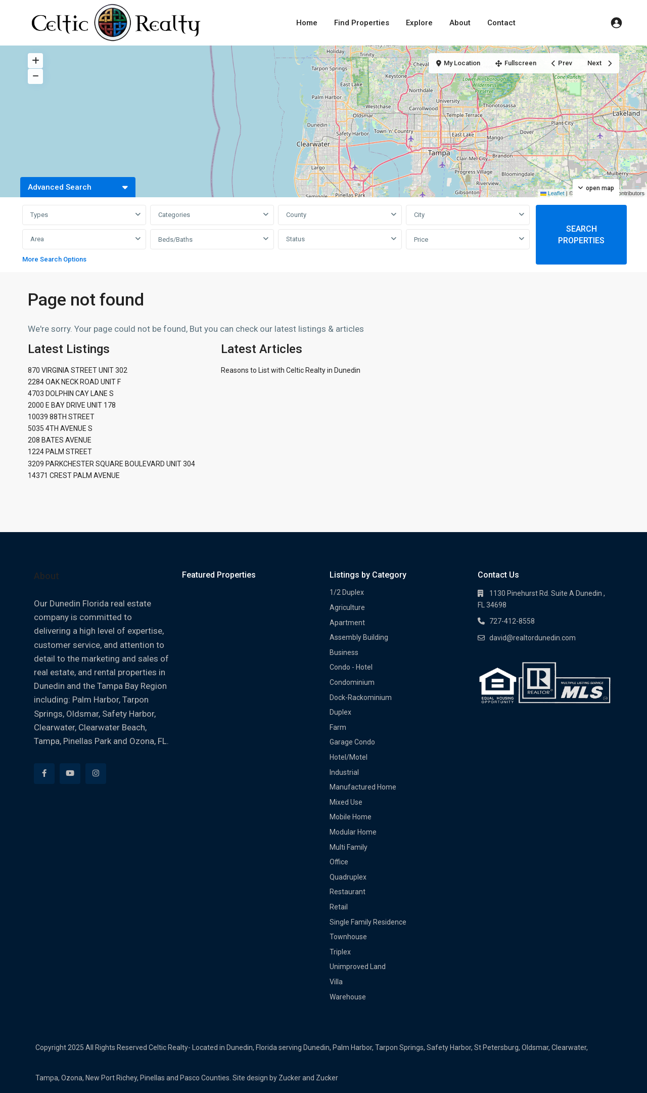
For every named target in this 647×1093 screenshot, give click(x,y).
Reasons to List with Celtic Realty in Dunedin (290, 370)
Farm (338, 727)
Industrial (344, 772)
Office (339, 862)
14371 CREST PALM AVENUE (74, 475)
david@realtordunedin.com (532, 638)
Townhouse (348, 937)
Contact (501, 22)
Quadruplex (348, 877)
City (419, 214)
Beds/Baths (175, 239)
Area (37, 239)
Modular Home (353, 832)
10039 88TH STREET (61, 417)
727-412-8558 (512, 621)
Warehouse (348, 997)
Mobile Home (351, 817)
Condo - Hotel (351, 667)
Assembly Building (359, 637)
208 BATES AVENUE (59, 440)
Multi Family (348, 847)
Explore (419, 22)
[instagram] (95, 773)
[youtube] (70, 773)
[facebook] (44, 773)
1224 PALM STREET (60, 452)
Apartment (347, 623)
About (460, 22)
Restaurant (347, 892)
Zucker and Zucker (308, 1078)
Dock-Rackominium (361, 697)
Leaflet (552, 193)
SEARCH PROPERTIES (581, 234)
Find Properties (361, 22)
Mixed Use (346, 802)
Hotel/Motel (348, 757)
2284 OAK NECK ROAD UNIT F (74, 382)
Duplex (340, 712)
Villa (336, 982)
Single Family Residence (368, 922)
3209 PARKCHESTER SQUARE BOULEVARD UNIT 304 (111, 464)
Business (344, 652)
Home (306, 22)
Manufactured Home (363, 787)
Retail (339, 907)
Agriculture (347, 607)
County (296, 214)
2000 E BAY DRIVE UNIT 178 (72, 405)
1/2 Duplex (347, 592)
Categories (174, 214)
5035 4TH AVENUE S (60, 428)
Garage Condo (352, 742)
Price (421, 239)
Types (39, 214)
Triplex (340, 952)
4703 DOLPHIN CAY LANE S (71, 393)
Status (295, 239)
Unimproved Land (358, 967)
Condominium (352, 682)
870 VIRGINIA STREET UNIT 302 (77, 370)
